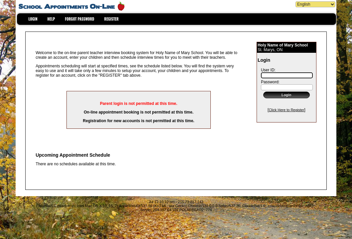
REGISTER (111, 19)
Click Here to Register (286, 110)
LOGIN (33, 19)
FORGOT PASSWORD (79, 19)
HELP (51, 19)
